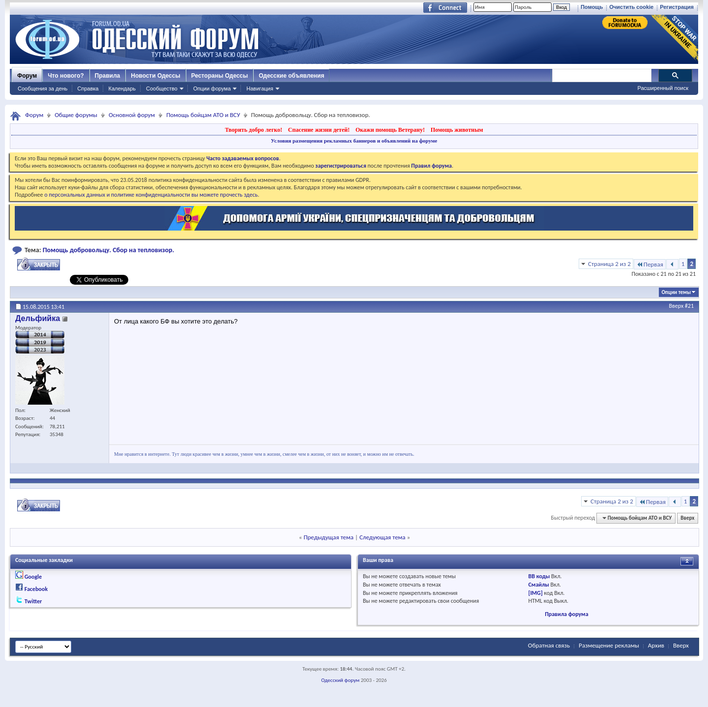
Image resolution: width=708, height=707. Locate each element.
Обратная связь (549, 645)
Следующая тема (382, 537)
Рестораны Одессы (219, 75)
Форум (27, 75)
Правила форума (566, 614)
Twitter (33, 601)
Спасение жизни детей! (319, 129)
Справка (87, 88)
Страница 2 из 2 (609, 263)
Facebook (36, 589)
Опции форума (212, 88)
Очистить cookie (631, 7)
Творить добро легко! (253, 129)
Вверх (676, 305)
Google (33, 576)
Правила (107, 75)
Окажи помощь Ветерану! (390, 129)
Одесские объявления (291, 75)
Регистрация (677, 7)
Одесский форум (340, 680)
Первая (649, 264)
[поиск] (601, 76)
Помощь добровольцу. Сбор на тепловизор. (109, 250)
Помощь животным (457, 129)
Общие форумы (76, 114)
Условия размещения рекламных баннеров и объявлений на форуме (354, 141)
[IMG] (536, 592)
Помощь (592, 7)
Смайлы (539, 584)
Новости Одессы (155, 75)
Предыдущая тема (328, 537)
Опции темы (676, 292)
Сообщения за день (42, 88)
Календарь (122, 88)
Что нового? (66, 75)
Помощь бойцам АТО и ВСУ (203, 114)
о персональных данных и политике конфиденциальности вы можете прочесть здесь (151, 194)
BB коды (539, 576)
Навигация (259, 88)
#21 (689, 305)
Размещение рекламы (609, 645)
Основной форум (132, 114)
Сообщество (161, 88)
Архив (656, 645)
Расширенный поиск (662, 88)
